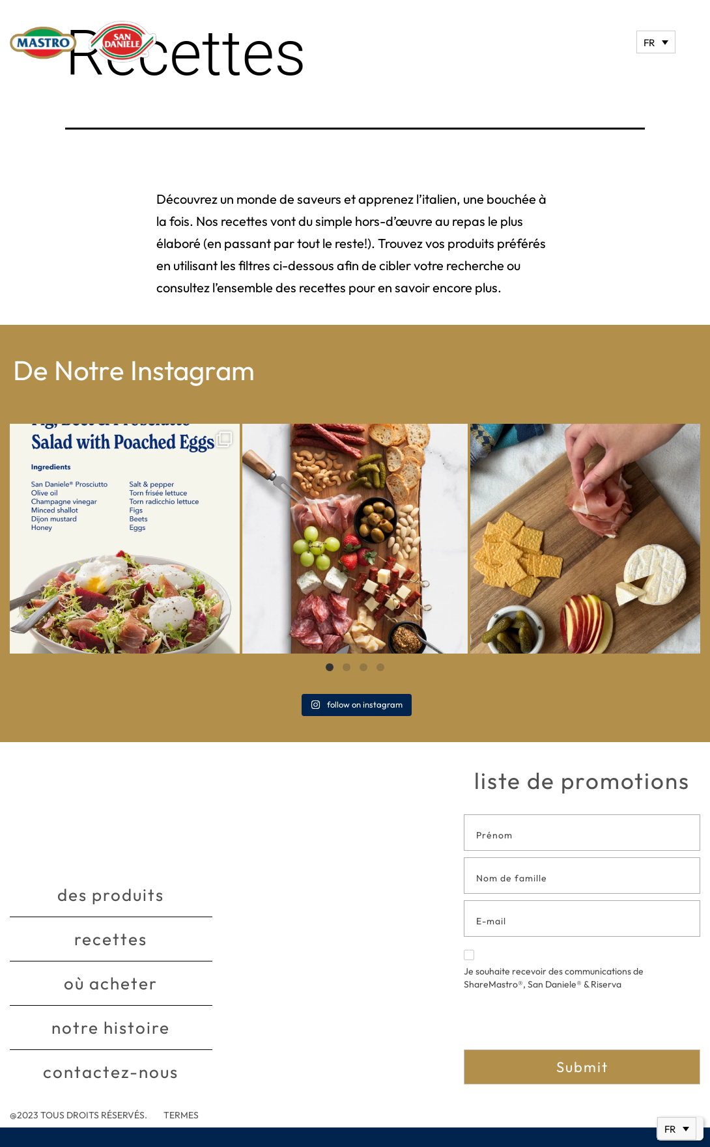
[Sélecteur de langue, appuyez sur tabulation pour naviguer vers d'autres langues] (655, 42)
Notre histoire (110, 1027)
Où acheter (111, 983)
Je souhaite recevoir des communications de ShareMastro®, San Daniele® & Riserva (554, 970)
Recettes (110, 939)
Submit (582, 1067)
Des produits (110, 894)
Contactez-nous (110, 1072)
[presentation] (563, 1024)
